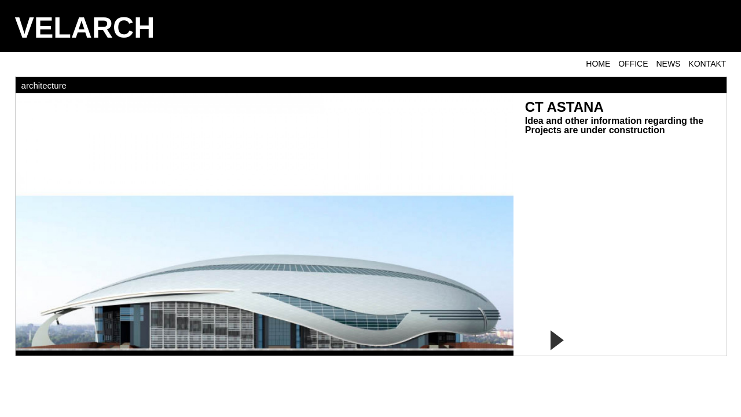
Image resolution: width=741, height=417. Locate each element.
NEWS (668, 63)
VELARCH (85, 28)
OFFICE (633, 63)
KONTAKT (707, 63)
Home (598, 63)
